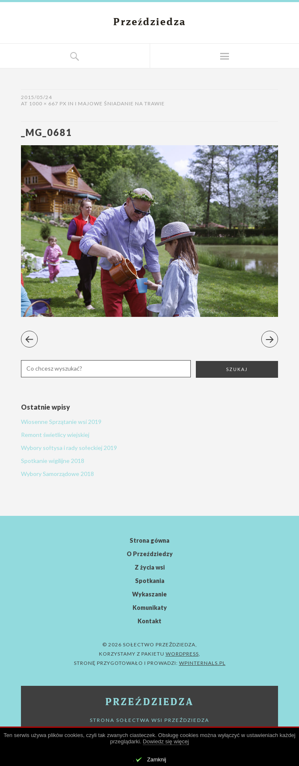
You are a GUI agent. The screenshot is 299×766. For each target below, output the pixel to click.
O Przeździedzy (150, 553)
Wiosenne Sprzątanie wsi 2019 (61, 421)
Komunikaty (150, 607)
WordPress (182, 654)
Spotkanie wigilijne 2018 (52, 460)
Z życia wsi (150, 567)
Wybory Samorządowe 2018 (57, 473)
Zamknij (156, 759)
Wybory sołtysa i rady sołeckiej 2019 (69, 447)
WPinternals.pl (202, 663)
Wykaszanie (149, 594)
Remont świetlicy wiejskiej (55, 434)
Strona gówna (149, 540)
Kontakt (149, 621)
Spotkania (149, 580)
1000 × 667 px (48, 103)
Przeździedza (149, 23)
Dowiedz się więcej (166, 741)
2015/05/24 (36, 97)
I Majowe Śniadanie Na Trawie (120, 103)
